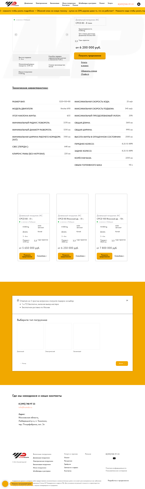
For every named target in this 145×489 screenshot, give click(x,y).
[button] (90, 55)
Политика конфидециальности (116, 468)
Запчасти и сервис (71, 467)
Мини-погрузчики (69, 3)
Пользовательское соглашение (116, 471)
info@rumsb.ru (25, 407)
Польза (75, 5)
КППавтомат (80, 226)
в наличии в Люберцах (28, 222)
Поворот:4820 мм (103, 241)
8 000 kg (65, 227)
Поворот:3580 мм (65, 241)
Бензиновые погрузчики (42, 464)
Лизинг (102, 3)
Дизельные (28, 3)
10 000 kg (103, 227)
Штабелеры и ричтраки (87, 3)
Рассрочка (68, 461)
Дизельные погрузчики (41, 458)
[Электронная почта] (138, 4)
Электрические (41, 3)
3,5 (74, 240)
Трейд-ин (67, 464)
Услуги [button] (110, 3)
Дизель (64, 232)
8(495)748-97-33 (126, 4)
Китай (79, 232)
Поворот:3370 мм (26, 241)
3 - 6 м (64, 236)
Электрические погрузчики (43, 461)
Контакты (65, 5)
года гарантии (81, 240)
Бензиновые (54, 3)
